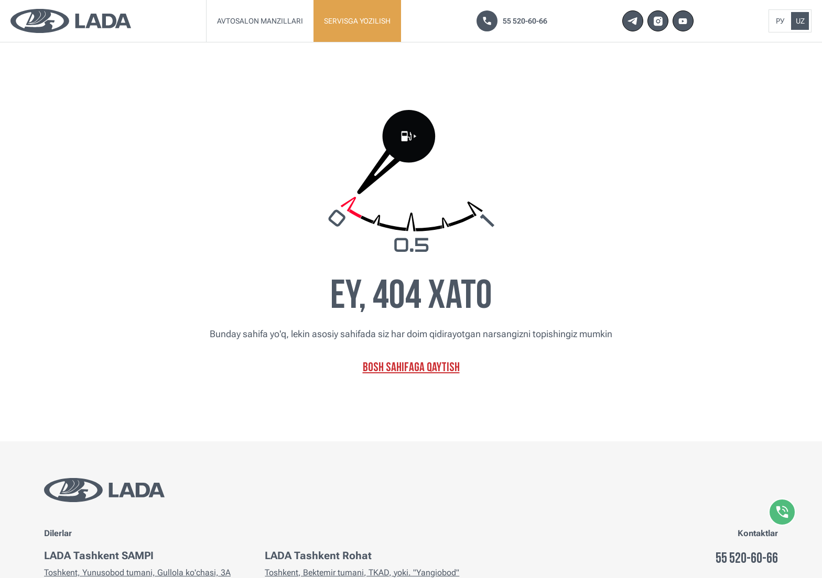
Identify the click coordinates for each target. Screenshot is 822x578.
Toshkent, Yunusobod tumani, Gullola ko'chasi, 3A (137, 572)
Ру (780, 21)
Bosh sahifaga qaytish (411, 368)
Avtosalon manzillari (260, 21)
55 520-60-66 (512, 20)
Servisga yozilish (357, 21)
